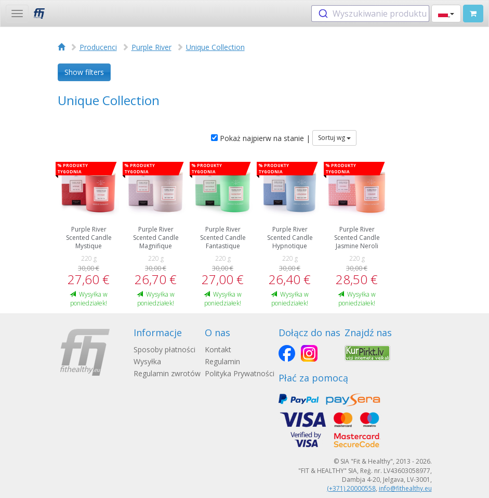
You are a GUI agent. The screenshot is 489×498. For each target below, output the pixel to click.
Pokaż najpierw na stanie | (260, 138)
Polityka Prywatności (239, 373)
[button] (446, 13)
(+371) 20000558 (351, 488)
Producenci (98, 47)
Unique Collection (215, 47)
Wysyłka (147, 361)
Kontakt (218, 349)
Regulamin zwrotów (167, 373)
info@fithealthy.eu (405, 488)
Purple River (151, 47)
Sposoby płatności (164, 349)
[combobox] (370, 13)
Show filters (84, 72)
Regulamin (222, 361)
